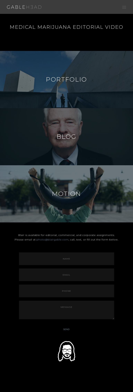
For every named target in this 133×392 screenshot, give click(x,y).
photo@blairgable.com (53, 239)
